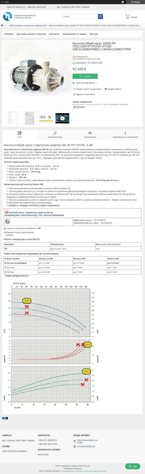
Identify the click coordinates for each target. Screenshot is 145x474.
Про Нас (93, 34)
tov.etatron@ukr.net (86, 446)
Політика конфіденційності (95, 471)
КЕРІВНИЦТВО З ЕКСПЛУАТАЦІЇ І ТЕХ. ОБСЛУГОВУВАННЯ (34, 215)
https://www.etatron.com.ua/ (87, 441)
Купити (87, 76)
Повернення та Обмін (74, 34)
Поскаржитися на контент (72, 471)
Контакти (54, 34)
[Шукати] (100, 16)
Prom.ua (86, 466)
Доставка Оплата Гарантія (31, 34)
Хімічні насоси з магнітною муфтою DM (28, 25)
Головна (8, 34)
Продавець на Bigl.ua (72, 469)
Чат (133, 466)
